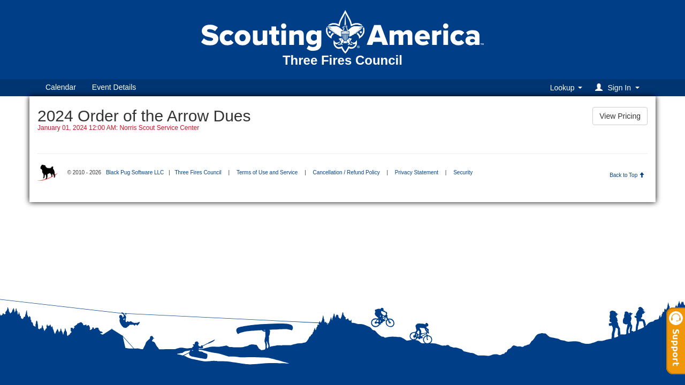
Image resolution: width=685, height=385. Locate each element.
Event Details (114, 87)
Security (463, 172)
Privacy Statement (416, 172)
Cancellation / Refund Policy (346, 172)
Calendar (60, 87)
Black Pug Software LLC (135, 172)
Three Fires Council (197, 172)
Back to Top (627, 175)
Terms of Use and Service (267, 172)
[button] (619, 87)
